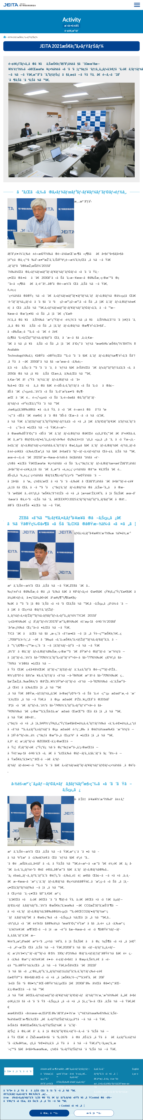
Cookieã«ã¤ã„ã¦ (73, 1105)
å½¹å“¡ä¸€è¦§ (46, 1083)
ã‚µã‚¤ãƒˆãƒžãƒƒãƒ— (80, 1069)
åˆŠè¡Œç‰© (62, 1082)
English (135, 1069)
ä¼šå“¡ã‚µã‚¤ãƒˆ (77, 1082)
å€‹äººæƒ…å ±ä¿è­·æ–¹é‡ (107, 1078)
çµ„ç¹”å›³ (44, 1078)
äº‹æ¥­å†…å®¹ (62, 1069)
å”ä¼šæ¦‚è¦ (47, 1073)
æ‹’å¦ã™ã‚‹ (94, 1113)
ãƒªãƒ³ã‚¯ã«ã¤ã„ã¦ (106, 1073)
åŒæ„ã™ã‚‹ (49, 1113)
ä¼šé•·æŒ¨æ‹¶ (48, 1069)
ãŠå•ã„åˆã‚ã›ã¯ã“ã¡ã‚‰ (18, 1071)
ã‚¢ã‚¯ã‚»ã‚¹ (99, 1069)
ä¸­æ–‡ (135, 1073)
